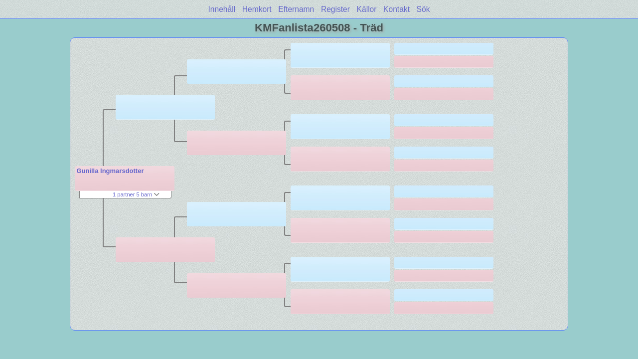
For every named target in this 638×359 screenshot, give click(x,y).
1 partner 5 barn (136, 194)
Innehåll (222, 9)
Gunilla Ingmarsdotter (110, 171)
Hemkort (257, 9)
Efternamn (296, 9)
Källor (367, 9)
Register (335, 9)
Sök (423, 9)
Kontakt (396, 9)
